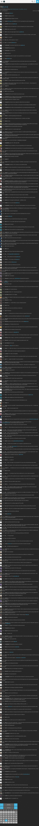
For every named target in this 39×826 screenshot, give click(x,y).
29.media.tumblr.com (26, 774)
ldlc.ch (11, 345)
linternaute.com (14, 262)
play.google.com (16, 332)
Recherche (32, 1)
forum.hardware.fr (14, 446)
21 (13, 818)
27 (11, 820)
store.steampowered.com (6, 422)
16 (1, 818)
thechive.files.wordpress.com (34, 419)
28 (13, 820)
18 (6, 818)
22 (16, 818)
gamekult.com (22, 31)
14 (13, 816)
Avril (9, 805)
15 (16, 816)
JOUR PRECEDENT (4, 10)
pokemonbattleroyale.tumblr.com (18, 440)
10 (3, 816)
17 (3, 818)
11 (6, 816)
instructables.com (16, 576)
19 (8, 818)
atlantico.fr (11, 13)
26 (8, 820)
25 (6, 820)
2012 (8, 808)
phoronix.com (21, 454)
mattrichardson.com (18, 278)
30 (1, 822)
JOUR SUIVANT (35, 10)
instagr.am (27, 614)
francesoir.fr (17, 259)
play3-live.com (31, 394)
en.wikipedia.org (7, 623)
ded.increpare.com (10, 21)
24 (3, 820)
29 (16, 820)
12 (8, 816)
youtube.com (15, 23)
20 (11, 818)
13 (11, 816)
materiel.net (17, 646)
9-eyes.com (17, 776)
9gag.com (15, 641)
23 (1, 820)
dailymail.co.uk (26, 321)
